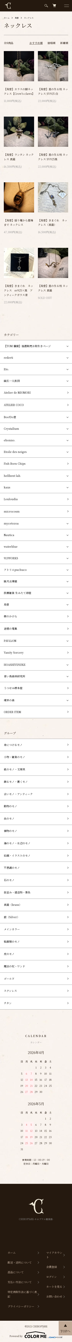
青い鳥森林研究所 (14, 676)
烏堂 (17, 17)
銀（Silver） (12, 917)
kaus (7, 487)
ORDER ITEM (12, 712)
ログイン (51, 1277)
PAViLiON (10, 641)
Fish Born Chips (15, 463)
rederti (8, 357)
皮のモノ (9, 954)
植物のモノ (10, 831)
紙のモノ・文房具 (14, 769)
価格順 (51, 43)
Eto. (6, 369)
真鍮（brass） (13, 905)
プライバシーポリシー (21, 1306)
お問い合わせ (54, 1296)
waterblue (11, 546)
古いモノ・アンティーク (18, 794)
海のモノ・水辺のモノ (17, 843)
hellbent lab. (12, 476)
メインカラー (12, 929)
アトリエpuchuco (15, 570)
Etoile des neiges (15, 452)
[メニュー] (66, 5)
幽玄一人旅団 (12, 381)
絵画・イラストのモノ (17, 855)
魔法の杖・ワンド (14, 966)
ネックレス (29, 17)
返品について (16, 1272)
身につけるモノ (13, 745)
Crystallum (11, 428)
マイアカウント (54, 1255)
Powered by (36, 1334)
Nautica (9, 535)
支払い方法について (20, 1282)
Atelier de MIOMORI (17, 392)
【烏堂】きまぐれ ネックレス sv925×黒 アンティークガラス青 (18, 290)
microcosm (12, 511)
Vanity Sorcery (14, 652)
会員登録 (51, 1267)
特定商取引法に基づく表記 (22, 1294)
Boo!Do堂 (10, 417)
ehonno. (9, 440)
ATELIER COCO (14, 405)
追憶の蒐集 (10, 628)
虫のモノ (9, 818)
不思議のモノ (12, 868)
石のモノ (9, 880)
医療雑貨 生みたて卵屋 (17, 593)
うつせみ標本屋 (13, 688)
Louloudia (11, 499)
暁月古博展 (10, 581)
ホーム (7, 17)
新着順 (64, 43)
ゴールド (9, 978)
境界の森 (9, 700)
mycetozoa (11, 523)
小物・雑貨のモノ (14, 757)
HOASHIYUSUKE (15, 665)
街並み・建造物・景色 (17, 892)
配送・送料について (20, 1262)
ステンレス (10, 991)
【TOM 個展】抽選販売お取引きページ (27, 346)
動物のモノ (10, 806)
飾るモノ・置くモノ (16, 782)
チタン (8, 1003)
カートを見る (54, 1286)
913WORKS (11, 558)
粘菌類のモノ (12, 941)
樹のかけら (10, 616)
